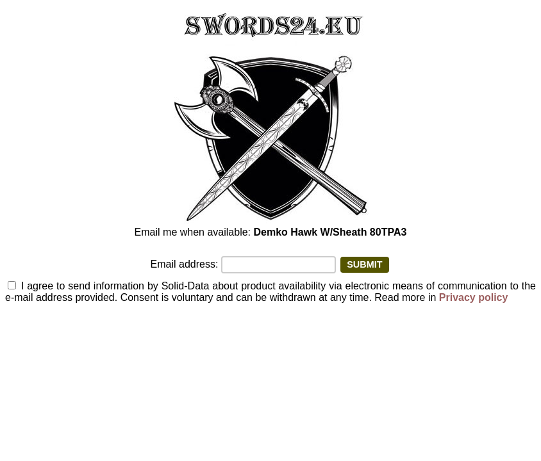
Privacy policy (473, 297)
